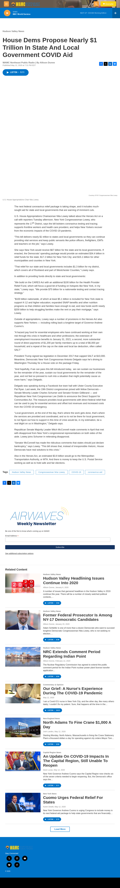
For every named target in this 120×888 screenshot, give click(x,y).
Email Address (12, 536)
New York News (50, 794)
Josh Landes (48, 731)
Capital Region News (52, 752)
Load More (60, 829)
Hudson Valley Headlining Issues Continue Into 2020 (73, 580)
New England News (51, 718)
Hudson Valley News (13, 31)
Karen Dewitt (48, 807)
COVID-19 (76, 472)
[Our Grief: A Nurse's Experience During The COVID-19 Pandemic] (22, 693)
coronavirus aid (95, 472)
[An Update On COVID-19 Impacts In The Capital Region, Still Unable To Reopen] (22, 761)
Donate (109, 4)
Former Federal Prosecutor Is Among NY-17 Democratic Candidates (77, 617)
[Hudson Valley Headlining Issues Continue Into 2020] (22, 583)
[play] (7, 13)
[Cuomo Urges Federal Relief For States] (22, 802)
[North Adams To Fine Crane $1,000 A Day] (22, 727)
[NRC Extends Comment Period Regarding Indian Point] (22, 656)
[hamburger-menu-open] (6, 4)
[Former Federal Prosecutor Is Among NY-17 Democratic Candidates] (22, 620)
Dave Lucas (48, 770)
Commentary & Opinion (53, 685)
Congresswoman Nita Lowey (52, 472)
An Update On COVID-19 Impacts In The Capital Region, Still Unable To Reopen (76, 761)
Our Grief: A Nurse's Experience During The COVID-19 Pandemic (73, 690)
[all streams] (116, 13)
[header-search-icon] (96, 4)
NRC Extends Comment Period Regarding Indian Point (71, 654)
